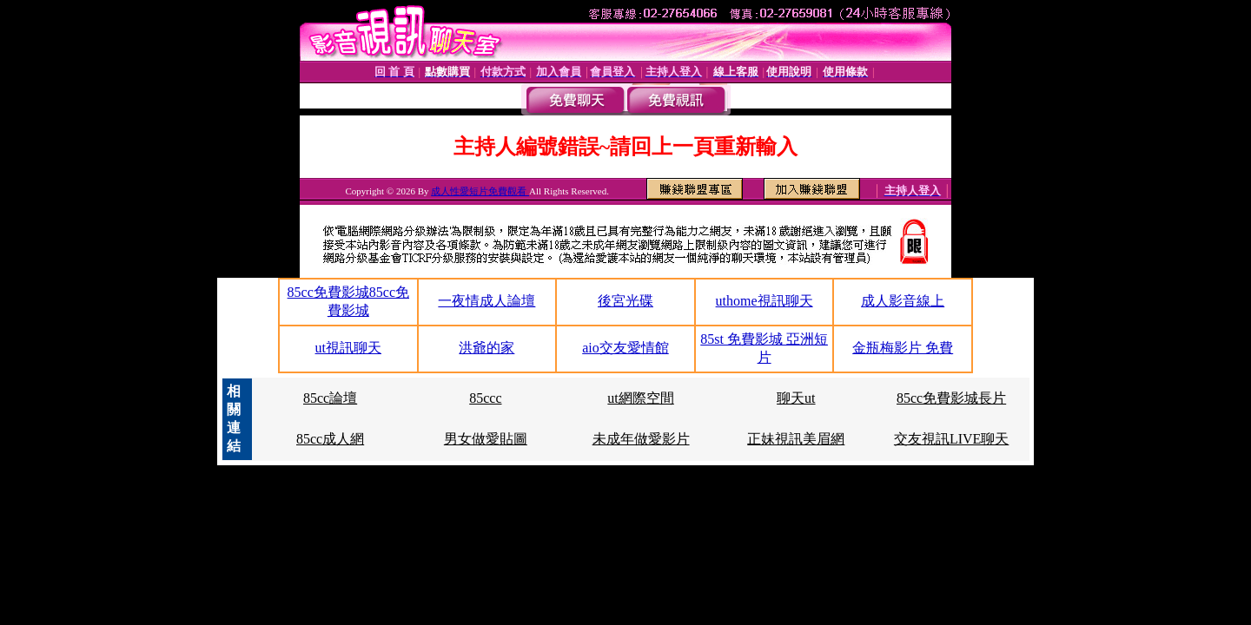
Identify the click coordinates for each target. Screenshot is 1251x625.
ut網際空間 (640, 398)
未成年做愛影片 (641, 438)
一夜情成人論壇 (486, 300)
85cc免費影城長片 (951, 398)
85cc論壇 (330, 398)
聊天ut (796, 398)
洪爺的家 (486, 347)
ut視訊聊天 (348, 347)
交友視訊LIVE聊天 (951, 438)
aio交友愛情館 (625, 347)
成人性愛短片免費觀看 (480, 191)
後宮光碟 (625, 300)
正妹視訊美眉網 (795, 438)
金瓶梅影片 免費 (902, 347)
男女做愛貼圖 (485, 438)
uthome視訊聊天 (764, 300)
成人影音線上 (902, 300)
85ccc (485, 398)
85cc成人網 (330, 438)
